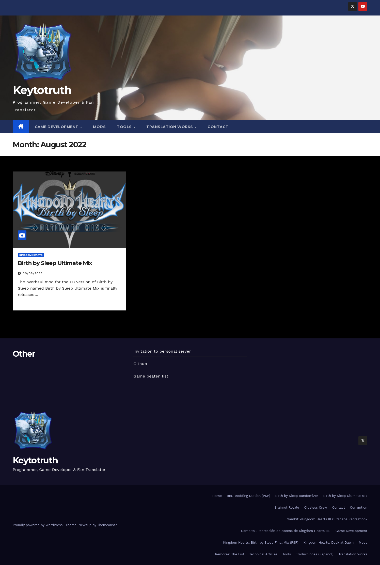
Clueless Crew (315, 507)
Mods (99, 126)
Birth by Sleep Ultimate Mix (55, 263)
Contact (218, 126)
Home (217, 496)
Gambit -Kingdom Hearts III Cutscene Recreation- (327, 519)
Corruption (358, 507)
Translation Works (170, 126)
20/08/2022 (33, 273)
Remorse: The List (229, 554)
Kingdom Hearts (30, 255)
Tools (125, 126)
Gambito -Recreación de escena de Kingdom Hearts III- (285, 531)
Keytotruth (42, 90)
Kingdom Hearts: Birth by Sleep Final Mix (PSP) (260, 542)
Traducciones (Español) (314, 554)
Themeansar (107, 525)
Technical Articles (263, 554)
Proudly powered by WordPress (38, 525)
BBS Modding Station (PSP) (248, 496)
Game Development (57, 126)
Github (140, 363)
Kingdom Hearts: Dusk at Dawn (328, 542)
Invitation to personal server (162, 351)
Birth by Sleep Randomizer (296, 496)
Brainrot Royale (287, 507)
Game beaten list (150, 376)
